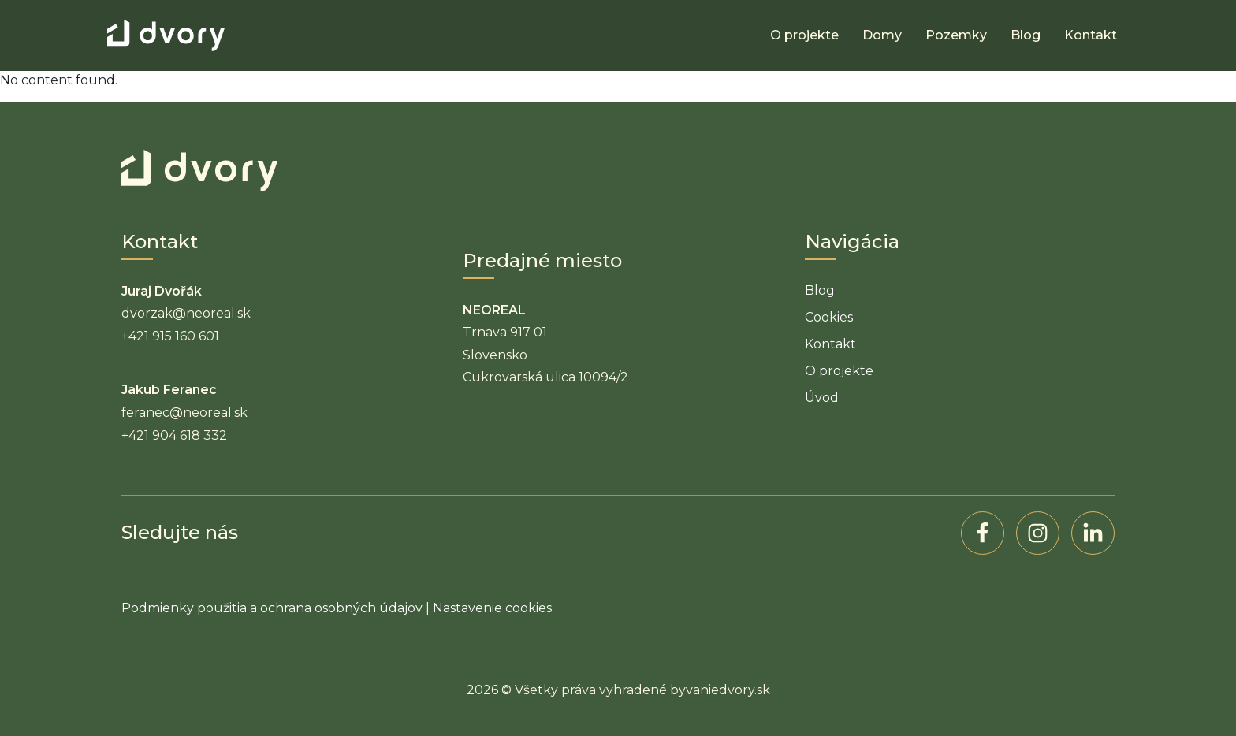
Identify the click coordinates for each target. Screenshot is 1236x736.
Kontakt (1090, 35)
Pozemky (956, 35)
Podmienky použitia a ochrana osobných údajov (272, 607)
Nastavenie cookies (492, 607)
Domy (882, 35)
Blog (1026, 35)
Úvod (822, 397)
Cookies (829, 317)
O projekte (804, 35)
